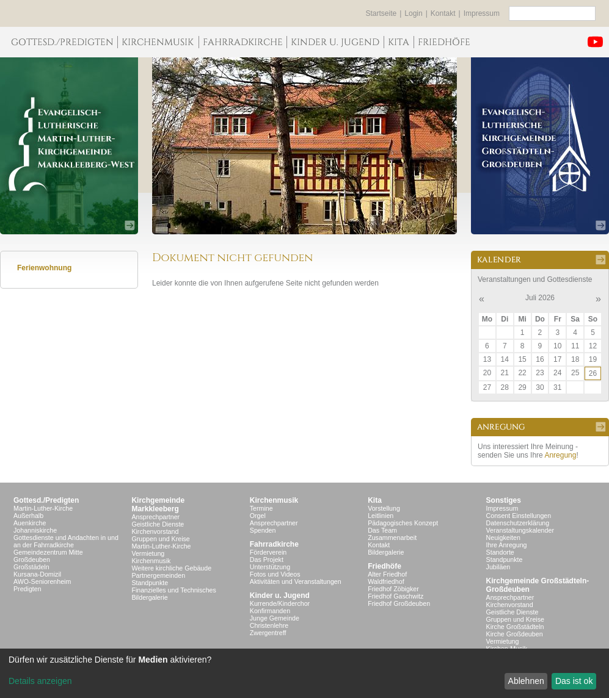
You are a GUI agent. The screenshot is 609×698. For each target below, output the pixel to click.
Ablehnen (526, 681)
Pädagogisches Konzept (403, 523)
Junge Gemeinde (274, 618)
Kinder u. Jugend (280, 595)
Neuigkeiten (503, 537)
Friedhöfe (384, 566)
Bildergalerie (149, 597)
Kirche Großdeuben (514, 634)
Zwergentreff (268, 632)
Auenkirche (29, 523)
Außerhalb (28, 515)
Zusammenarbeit (392, 537)
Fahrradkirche (274, 544)
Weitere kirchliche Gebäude (171, 568)
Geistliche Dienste (157, 524)
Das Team (382, 530)
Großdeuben (31, 559)
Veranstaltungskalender (520, 530)
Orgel (258, 515)
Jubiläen (498, 566)
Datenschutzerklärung (518, 523)
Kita (375, 500)
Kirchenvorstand (154, 531)
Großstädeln (31, 566)
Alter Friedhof (387, 574)
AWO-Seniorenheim (42, 581)
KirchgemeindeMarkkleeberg (157, 504)
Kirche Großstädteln (515, 626)
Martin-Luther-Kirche (43, 508)
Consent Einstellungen (519, 515)
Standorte (500, 552)
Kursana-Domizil (37, 574)
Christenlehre (269, 625)
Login (413, 13)
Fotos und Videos (275, 574)
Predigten (27, 588)
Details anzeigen (40, 681)
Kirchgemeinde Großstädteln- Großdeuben (537, 585)
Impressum (482, 13)
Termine (261, 508)
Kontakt (443, 13)
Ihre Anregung (506, 545)
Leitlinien (380, 515)
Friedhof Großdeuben (399, 603)
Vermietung (147, 553)
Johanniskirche (35, 530)
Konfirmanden (270, 610)
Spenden (263, 530)
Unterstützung (270, 566)
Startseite (381, 13)
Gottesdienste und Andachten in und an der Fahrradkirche (66, 541)
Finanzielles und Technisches (173, 590)
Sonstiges (503, 500)
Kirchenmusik (150, 560)
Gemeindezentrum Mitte (48, 552)
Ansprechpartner (155, 516)
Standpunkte (149, 582)
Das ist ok (574, 681)
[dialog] (304, 673)
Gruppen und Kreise (160, 538)
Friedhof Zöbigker (393, 588)
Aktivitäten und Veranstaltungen (295, 581)
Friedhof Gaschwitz (395, 596)
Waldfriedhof (386, 581)
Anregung (560, 455)
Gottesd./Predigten (46, 500)
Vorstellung (384, 508)
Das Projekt (266, 559)
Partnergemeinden (158, 575)
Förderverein (268, 552)
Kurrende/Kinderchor (280, 603)
